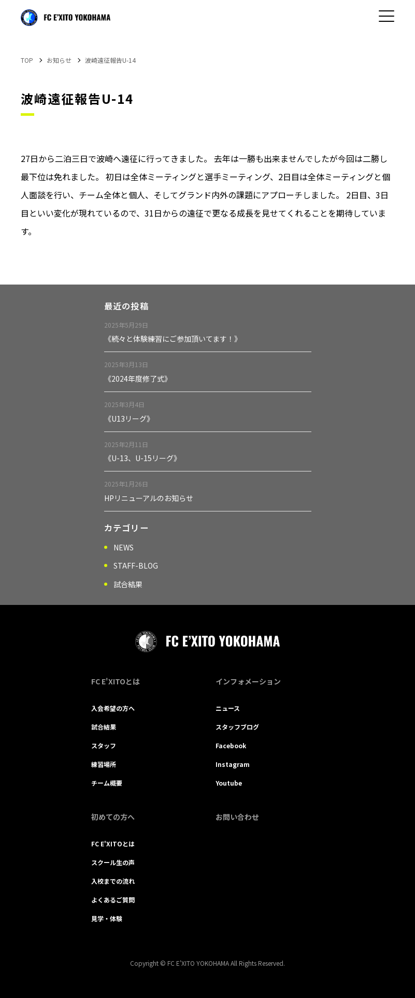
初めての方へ (113, 817)
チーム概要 (106, 782)
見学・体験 (106, 918)
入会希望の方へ (113, 708)
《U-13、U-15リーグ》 (142, 458)
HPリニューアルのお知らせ (148, 498)
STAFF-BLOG (135, 565)
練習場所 (103, 764)
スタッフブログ (237, 726)
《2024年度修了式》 (137, 378)
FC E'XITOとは (115, 681)
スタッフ (103, 745)
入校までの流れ (113, 880)
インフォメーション (248, 681)
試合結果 (127, 584)
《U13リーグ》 (129, 418)
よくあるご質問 (113, 899)
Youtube (229, 782)
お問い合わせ (237, 817)
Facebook (231, 745)
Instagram (233, 764)
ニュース (228, 708)
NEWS (123, 547)
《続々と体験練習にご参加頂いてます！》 (172, 338)
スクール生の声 (113, 862)
